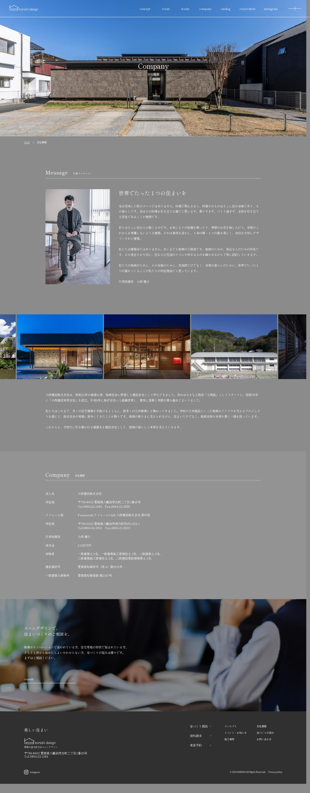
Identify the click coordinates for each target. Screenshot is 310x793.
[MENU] (294, 8)
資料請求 (201, 736)
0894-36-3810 (92, 528)
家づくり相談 (201, 726)
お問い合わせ (264, 739)
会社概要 (262, 726)
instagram (271, 9)
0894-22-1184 (92, 506)
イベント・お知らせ (235, 733)
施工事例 (229, 739)
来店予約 (201, 745)
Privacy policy (275, 771)
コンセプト (230, 726)
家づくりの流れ (265, 733)
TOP (27, 142)
